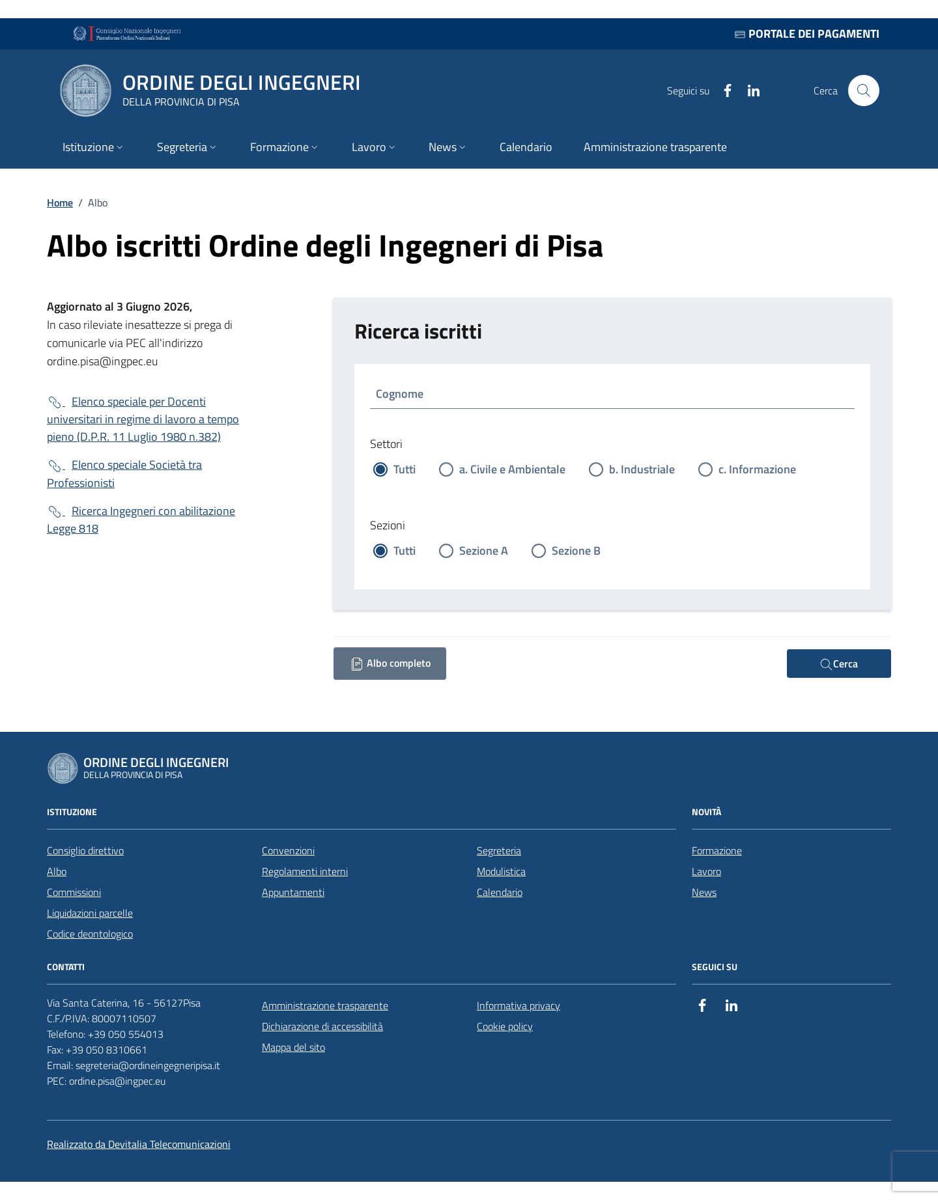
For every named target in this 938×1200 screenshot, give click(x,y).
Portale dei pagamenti (806, 33)
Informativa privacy (518, 1005)
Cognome (399, 393)
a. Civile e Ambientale (512, 469)
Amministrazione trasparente (325, 1005)
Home (60, 202)
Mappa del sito (293, 1047)
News (704, 892)
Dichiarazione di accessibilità (322, 1026)
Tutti (404, 469)
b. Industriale (642, 469)
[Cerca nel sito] (863, 90)
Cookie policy (505, 1026)
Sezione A (483, 550)
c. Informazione (757, 469)
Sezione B (576, 550)
